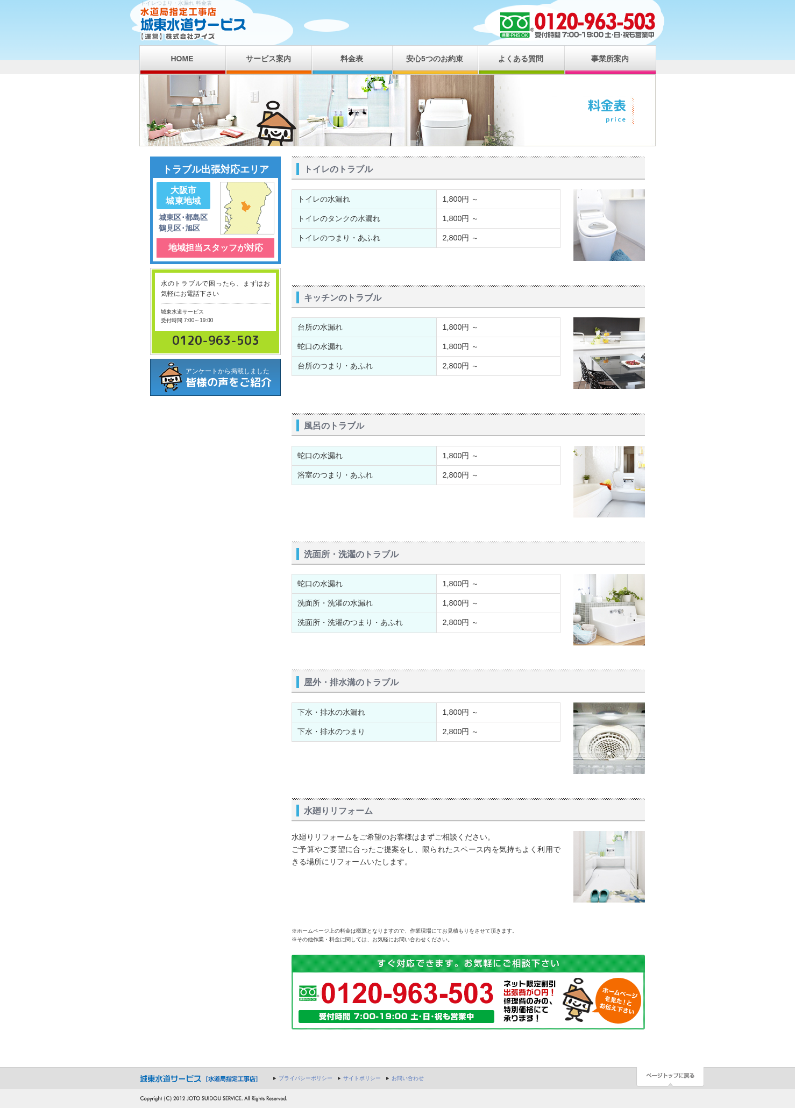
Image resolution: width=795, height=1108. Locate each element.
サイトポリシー (362, 1078)
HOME (182, 58)
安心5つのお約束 (434, 58)
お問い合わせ (408, 1078)
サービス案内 (268, 58)
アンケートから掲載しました (233, 378)
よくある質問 (520, 58)
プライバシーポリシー (305, 1078)
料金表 (351, 58)
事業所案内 (610, 58)
